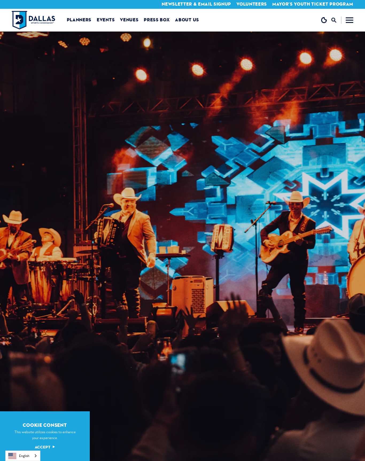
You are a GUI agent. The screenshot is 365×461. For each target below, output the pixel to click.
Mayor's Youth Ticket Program (312, 4)
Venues (129, 20)
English (18, 456)
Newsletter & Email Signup (196, 4)
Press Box (157, 20)
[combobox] (22, 456)
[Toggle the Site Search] (336, 20)
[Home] (33, 20)
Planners (79, 20)
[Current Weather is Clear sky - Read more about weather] (324, 20)
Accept (45, 447)
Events (106, 20)
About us (187, 20)
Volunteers (251, 4)
